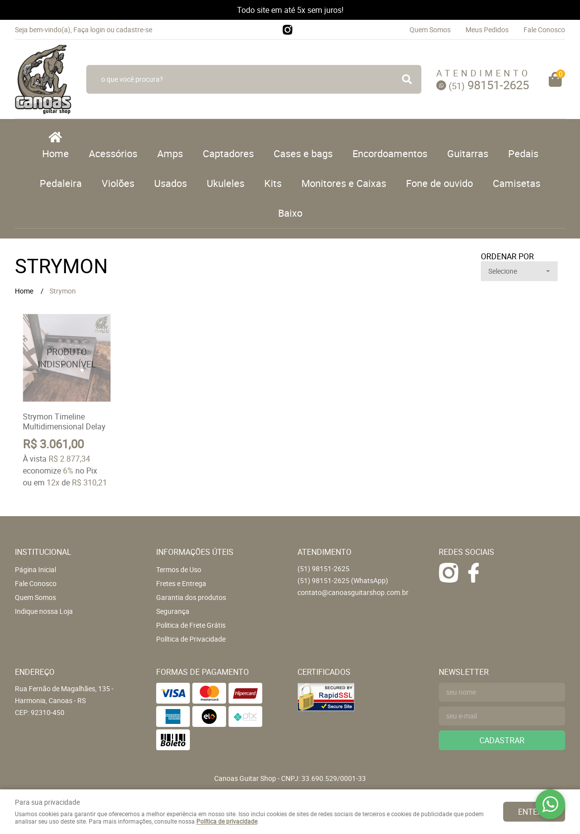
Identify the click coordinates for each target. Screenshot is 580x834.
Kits (273, 183)
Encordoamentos (389, 153)
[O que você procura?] (407, 79)
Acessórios (113, 153)
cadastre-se (134, 29)
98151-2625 (489, 85)
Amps (170, 153)
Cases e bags (303, 153)
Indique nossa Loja (44, 611)
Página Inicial (35, 569)
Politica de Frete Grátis (191, 625)
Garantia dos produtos (191, 597)
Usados (170, 183)
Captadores (228, 153)
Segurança (172, 611)
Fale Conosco (544, 29)
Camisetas (516, 183)
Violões (118, 183)
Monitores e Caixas (343, 183)
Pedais (523, 153)
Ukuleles (225, 183)
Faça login (89, 29)
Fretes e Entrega (181, 583)
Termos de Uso (178, 569)
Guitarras (467, 153)
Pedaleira (61, 183)
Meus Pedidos (487, 29)
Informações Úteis (194, 551)
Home (55, 153)
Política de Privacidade (191, 639)
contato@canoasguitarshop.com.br (352, 592)
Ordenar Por (507, 256)
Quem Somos (430, 29)
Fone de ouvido (439, 183)
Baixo (290, 213)
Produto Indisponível (67, 358)
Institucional (43, 551)
